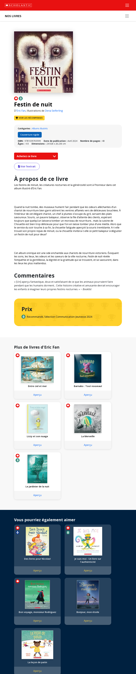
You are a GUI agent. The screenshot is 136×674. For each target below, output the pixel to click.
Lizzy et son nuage (105, 386)
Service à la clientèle (75, 610)
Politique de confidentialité (32, 662)
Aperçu (31, 398)
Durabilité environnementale (20, 631)
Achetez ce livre (36, 156)
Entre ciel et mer (30, 386)
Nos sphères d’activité (17, 613)
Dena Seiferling (54, 110)
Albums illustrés (40, 128)
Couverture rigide (29, 134)
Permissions (47, 609)
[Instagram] (66, 606)
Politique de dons (14, 624)
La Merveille (30, 439)
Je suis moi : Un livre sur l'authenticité (68, 513)
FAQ (43, 613)
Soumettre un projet (16, 639)
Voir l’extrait (27, 166)
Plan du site (11, 662)
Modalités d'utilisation (59, 662)
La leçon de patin (68, 564)
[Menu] (127, 5)
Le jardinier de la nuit (68, 439)
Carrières (10, 635)
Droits (44, 605)
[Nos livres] (127, 16)
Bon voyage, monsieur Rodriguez (105, 513)
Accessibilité (12, 620)
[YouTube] (78, 606)
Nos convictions (14, 609)
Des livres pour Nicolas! (31, 511)
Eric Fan (21, 110)
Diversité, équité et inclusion (20, 617)
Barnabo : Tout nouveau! (68, 387)
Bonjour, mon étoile (31, 564)
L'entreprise (11, 605)
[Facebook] (72, 606)
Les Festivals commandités (19, 628)
